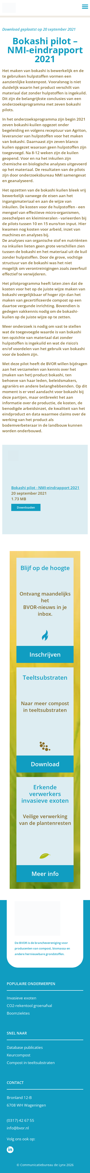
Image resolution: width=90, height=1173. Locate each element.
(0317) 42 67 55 (20, 1120)
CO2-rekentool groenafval (29, 1005)
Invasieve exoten (21, 998)
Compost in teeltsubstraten (31, 1062)
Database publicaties (25, 1047)
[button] (85, 7)
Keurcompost (18, 1055)
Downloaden (26, 507)
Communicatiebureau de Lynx (42, 1165)
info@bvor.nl (18, 1127)
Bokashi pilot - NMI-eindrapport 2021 (45, 487)
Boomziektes (18, 1013)
